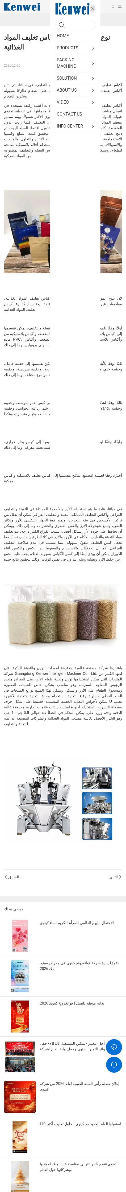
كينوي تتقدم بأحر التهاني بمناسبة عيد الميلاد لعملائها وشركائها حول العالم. (78, 1167)
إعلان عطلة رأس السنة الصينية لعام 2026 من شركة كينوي (79, 1086)
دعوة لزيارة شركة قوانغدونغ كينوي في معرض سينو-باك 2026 (79, 966)
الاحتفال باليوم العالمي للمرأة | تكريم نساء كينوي (77, 923)
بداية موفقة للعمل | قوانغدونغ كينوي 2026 (72, 1003)
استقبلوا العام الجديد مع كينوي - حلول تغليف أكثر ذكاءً (80, 1124)
